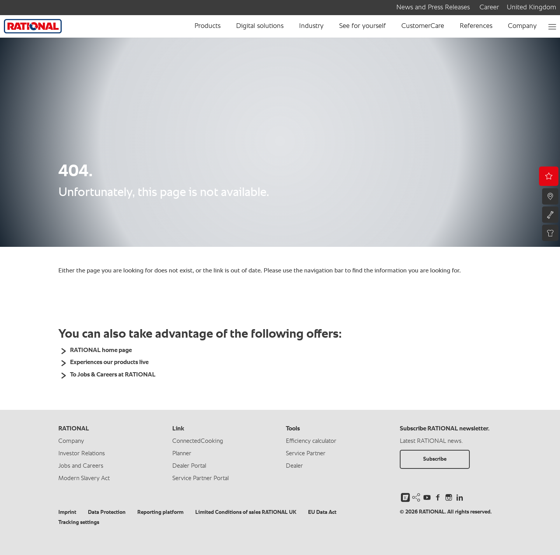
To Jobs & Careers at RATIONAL (113, 375)
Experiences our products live (109, 362)
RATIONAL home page (101, 350)
